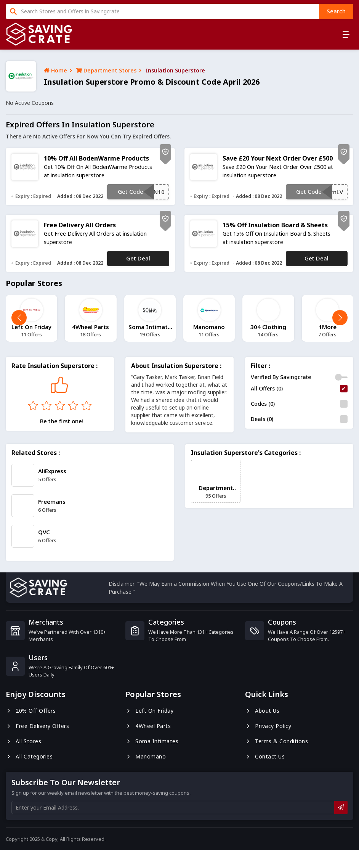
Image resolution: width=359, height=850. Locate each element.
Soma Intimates (151, 741)
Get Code (130, 191)
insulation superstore (175, 70)
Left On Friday (149, 710)
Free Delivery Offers (37, 725)
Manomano (145, 756)
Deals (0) (262, 419)
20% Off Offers (31, 710)
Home (55, 70)
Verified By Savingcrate (281, 377)
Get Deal (138, 258)
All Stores (23, 741)
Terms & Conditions (276, 741)
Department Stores (106, 70)
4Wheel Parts (148, 725)
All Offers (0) (267, 388)
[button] (340, 317)
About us (262, 710)
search (336, 11)
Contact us (265, 756)
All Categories (29, 756)
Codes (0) (263, 403)
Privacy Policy (268, 725)
